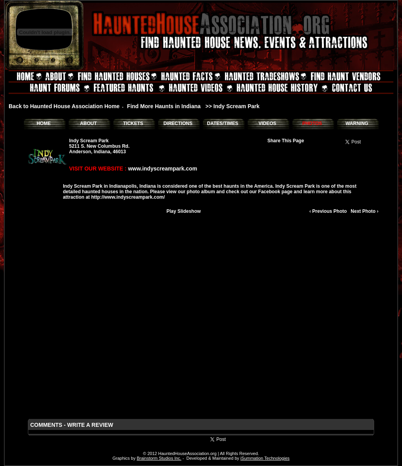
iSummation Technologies (264, 458)
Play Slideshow (183, 211)
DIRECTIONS (177, 123)
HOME (44, 123)
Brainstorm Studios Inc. (159, 458)
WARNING (356, 123)
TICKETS (133, 123)
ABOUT (88, 123)
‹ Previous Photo (328, 211)
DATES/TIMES (222, 123)
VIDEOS (267, 123)
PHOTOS (312, 123)
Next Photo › (364, 211)
